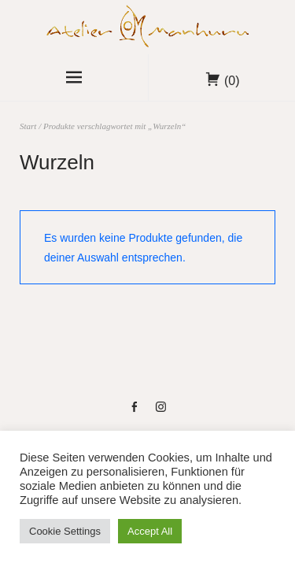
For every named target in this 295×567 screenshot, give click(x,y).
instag (161, 412)
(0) (232, 80)
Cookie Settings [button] (65, 531)
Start (28, 126)
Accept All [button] (149, 531)
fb (134, 412)
